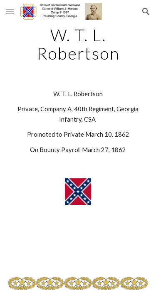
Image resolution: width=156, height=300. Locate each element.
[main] (78, 44)
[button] (10, 11)
